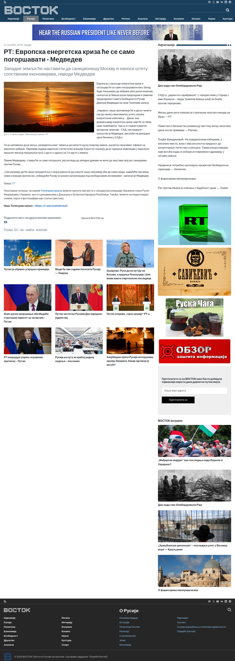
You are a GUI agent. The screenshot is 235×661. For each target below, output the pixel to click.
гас (22, 229)
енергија (41, 229)
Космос (196, 18)
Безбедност (68, 18)
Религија (124, 631)
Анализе (143, 18)
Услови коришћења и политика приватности (201, 627)
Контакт (181, 622)
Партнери (182, 618)
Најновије (13, 18)
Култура (66, 640)
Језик (122, 640)
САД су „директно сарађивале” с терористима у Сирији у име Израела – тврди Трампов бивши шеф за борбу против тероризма (193, 99)
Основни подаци (128, 618)
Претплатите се (178, 400)
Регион (126, 18)
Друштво (108, 18)
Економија (89, 18)
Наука (211, 18)
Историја (124, 622)
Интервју (160, 18)
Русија (31, 18)
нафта (30, 229)
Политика (48, 18)
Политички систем (129, 627)
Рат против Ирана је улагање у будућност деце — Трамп (193, 187)
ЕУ (16, 229)
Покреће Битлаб (186, 631)
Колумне (179, 18)
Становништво (127, 636)
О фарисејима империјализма (177, 178)
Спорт (65, 645)
